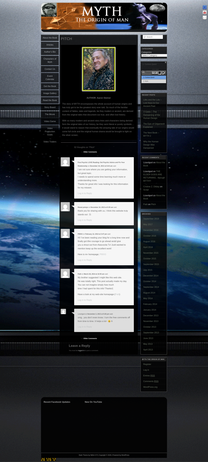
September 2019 (151, 219)
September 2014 (151, 287)
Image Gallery (50, 93)
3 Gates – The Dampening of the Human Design (151, 115)
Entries (149, 375)
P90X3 (80, 234)
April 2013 (148, 350)
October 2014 (149, 281)
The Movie (50, 114)
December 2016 (150, 230)
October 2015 (149, 258)
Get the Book (50, 86)
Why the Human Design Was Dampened (151, 144)
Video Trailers (49, 142)
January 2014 (149, 310)
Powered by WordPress (121, 455)
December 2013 (150, 315)
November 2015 (150, 253)
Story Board (49, 107)
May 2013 (148, 344)
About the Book (50, 38)
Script (146, 190)
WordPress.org (150, 387)
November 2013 (150, 321)
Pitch (153, 204)
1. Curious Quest (148, 77)
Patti (79, 274)
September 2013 (151, 332)
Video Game (50, 121)
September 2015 (151, 264)
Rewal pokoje (83, 207)
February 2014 (150, 304)
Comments (151, 381)
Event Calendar (50, 77)
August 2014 (149, 293)
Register (147, 364)
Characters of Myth (50, 60)
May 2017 (148, 224)
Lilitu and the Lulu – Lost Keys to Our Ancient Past (152, 103)
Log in (146, 370)
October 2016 (149, 236)
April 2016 (148, 247)
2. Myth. (146, 81)
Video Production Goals (50, 131)
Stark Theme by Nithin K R (88, 455)
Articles (49, 45)
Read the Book (50, 100)
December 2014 (150, 276)
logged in (81, 350)
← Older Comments (89, 152)
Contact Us (50, 69)
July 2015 (147, 270)
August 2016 (149, 241)
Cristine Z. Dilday (151, 186)
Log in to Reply (85, 193)
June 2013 (148, 338)
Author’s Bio (50, 52)
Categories (146, 52)
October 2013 (149, 327)
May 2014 (148, 298)
